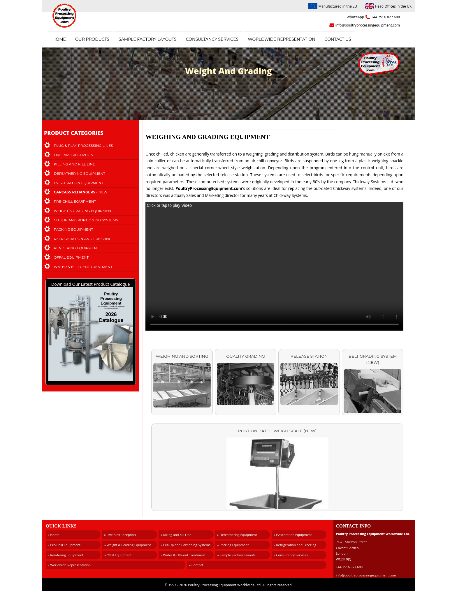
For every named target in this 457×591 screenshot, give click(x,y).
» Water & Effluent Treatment (183, 555)
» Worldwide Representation (69, 565)
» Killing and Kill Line (176, 534)
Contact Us (338, 39)
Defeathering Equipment (80, 173)
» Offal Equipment (118, 555)
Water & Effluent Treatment (83, 266)
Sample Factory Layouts (148, 39)
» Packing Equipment (233, 545)
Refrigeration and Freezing (83, 239)
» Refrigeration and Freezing (295, 545)
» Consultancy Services (291, 555)
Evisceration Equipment (78, 183)
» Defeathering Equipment (237, 534)
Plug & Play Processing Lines (83, 145)
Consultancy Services (212, 39)
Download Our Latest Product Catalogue (90, 332)
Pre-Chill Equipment (75, 201)
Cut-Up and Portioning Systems (86, 220)
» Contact (196, 565)
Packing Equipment (73, 229)
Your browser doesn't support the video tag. (274, 266)
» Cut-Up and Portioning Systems (185, 545)
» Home (53, 534)
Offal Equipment (71, 257)
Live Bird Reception (74, 155)
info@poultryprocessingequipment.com (367, 25)
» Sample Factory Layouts (236, 555)
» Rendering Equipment (65, 555)
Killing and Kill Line (74, 164)
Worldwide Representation (281, 39)
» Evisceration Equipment (293, 534)
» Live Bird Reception (120, 534)
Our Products (92, 39)
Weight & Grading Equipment (83, 211)
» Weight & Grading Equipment (127, 545)
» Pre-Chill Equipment (64, 545)
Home (59, 39)
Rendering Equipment (76, 248)
